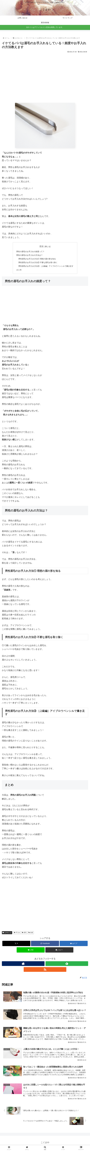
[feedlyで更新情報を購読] (66, 964)
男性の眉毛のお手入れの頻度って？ (29, 252)
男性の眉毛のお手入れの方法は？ (28, 255)
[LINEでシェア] (31, 951)
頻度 (30, 933)
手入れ (17, 933)
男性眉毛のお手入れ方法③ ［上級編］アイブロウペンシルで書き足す (46, 267)
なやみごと (7, 933)
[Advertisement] (45, 79)
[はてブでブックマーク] (74, 944)
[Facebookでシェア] (45, 944)
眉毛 (24, 933)
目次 (41, 246)
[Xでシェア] (16, 944)
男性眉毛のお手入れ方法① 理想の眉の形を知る (37, 259)
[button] (59, 951)
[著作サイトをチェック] (23, 964)
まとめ (17, 271)
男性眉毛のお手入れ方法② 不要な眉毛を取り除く (37, 263)
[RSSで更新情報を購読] (45, 970)
